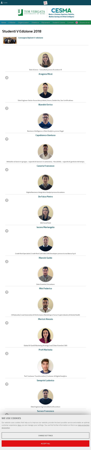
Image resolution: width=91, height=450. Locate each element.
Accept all (45, 444)
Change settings (45, 435)
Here (19, 425)
